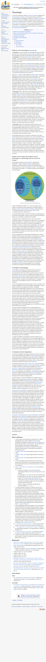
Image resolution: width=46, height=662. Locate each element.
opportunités (28, 379)
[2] (39, 64)
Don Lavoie (15, 23)
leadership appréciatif (20, 276)
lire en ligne (29, 485)
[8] (15, 104)
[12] (27, 205)
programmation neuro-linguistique (35, 442)
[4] (32, 72)
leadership (33, 355)
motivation (29, 57)
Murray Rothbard (30, 208)
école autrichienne (22, 100)
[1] (31, 21)
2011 (15, 563)
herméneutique (15, 26)
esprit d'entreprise (21, 251)
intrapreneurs (34, 361)
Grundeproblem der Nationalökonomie (27, 466)
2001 (38, 566)
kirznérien (26, 417)
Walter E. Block (19, 567)
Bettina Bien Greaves (33, 479)
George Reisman (36, 470)
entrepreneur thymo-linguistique (20, 27)
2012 (42, 525)
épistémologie (31, 63)
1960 (25, 451)
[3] (19, 69)
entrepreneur (23, 23)
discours (14, 371)
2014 (40, 533)
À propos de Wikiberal (26, 606)
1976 (27, 474)
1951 (28, 211)
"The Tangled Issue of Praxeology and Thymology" (27, 526)
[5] (39, 86)
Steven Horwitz (27, 162)
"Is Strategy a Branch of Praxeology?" (24, 531)
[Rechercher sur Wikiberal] (40, 4)
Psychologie (20, 600)
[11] (17, 163)
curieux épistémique (33, 414)
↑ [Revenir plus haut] (15, 439)
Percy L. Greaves (18, 74)
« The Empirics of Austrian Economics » (24, 523)
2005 (15, 558)
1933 (17, 466)
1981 (27, 476)
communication (15, 271)
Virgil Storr (24, 563)
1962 (34, 210)
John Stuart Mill (30, 66)
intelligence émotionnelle (39, 18)
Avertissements (33, 606)
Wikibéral (31, 7)
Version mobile (40, 606)
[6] (36, 87)
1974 (15, 542)
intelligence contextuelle (18, 261)
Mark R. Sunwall (19, 558)
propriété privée (27, 246)
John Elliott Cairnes (39, 66)
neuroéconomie (18, 20)
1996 (26, 479)
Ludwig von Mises (31, 15)
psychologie (14, 17)
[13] (28, 348)
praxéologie (22, 17)
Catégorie (14, 600)
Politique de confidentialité (16, 606)
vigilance (40, 417)
